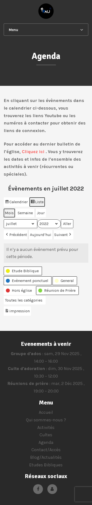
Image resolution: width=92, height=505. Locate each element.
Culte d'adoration (26, 368)
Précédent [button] (16, 234)
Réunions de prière (27, 383)
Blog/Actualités (46, 457)
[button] (23, 271)
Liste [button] (37, 203)
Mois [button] (9, 213)
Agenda (46, 442)
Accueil (46, 412)
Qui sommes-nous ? (46, 420)
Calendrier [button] (16, 203)
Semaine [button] (25, 213)
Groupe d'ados (26, 353)
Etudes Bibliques (46, 465)
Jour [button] (41, 213)
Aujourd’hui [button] (40, 234)
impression (17, 312)
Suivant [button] (63, 234)
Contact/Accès (46, 449)
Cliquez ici (33, 151)
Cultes (45, 435)
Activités (45, 427)
